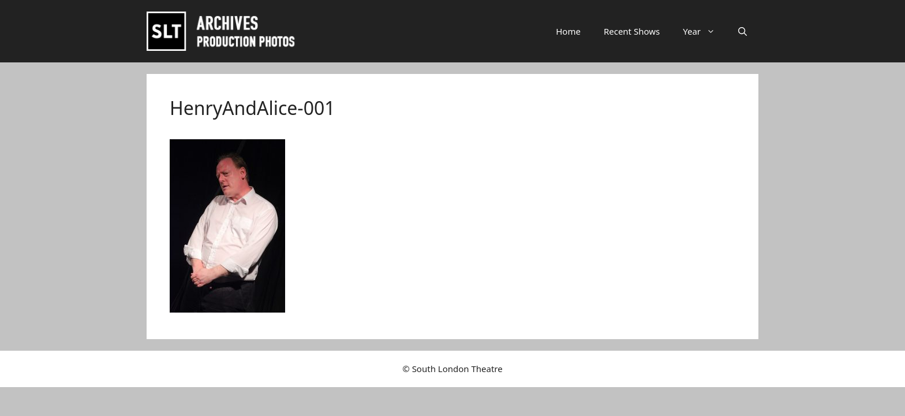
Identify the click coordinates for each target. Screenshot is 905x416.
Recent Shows (632, 31)
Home (568, 31)
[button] (742, 31)
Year (705, 31)
